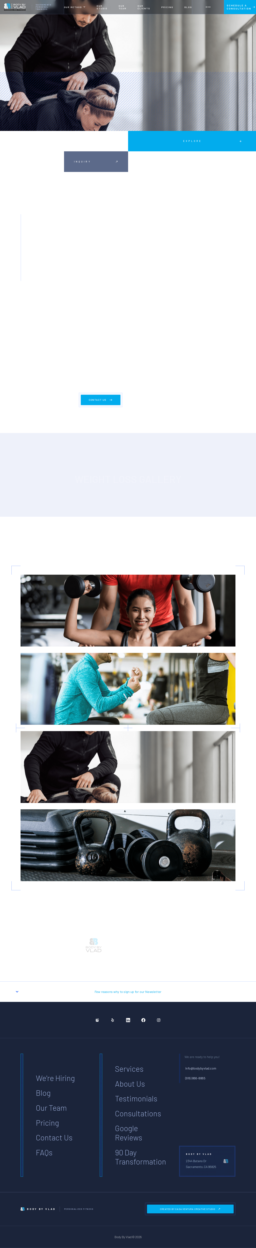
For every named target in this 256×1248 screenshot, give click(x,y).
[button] (74, 7)
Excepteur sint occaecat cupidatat (103, 227)
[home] (32, 7)
